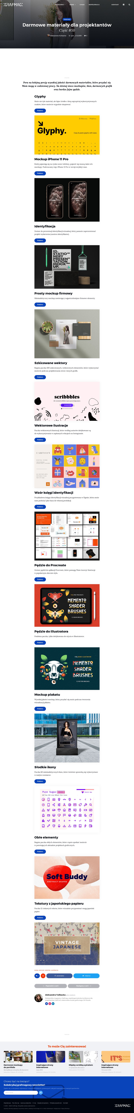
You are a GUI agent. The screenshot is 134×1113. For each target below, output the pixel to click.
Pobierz (40, 111)
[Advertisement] (67, 64)
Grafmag (14, 1106)
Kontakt (115, 4)
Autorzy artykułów (26, 1103)
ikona (36, 970)
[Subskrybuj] (41, 1093)
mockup (41, 970)
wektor (47, 970)
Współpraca (94, 4)
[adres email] (21, 1093)
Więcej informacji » (65, 1108)
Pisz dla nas (15, 1103)
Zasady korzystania (42, 1103)
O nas (82, 4)
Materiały (67, 19)
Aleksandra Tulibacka (56, 36)
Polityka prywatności (56, 1103)
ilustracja (54, 970)
